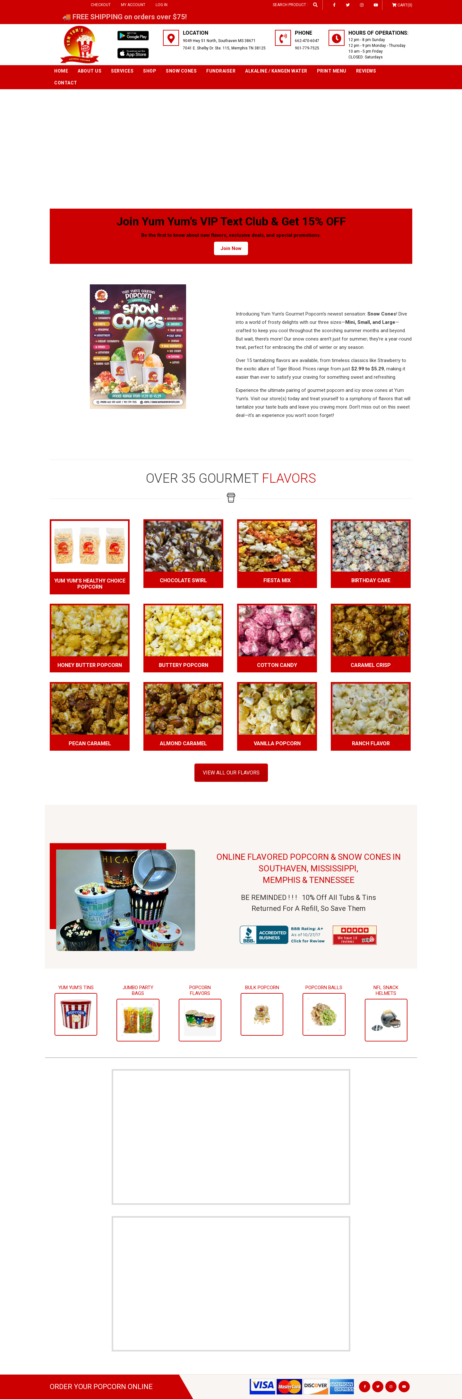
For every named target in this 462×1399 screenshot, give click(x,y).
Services (122, 70)
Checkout (101, 5)
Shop (149, 70)
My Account (133, 5)
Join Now (231, 248)
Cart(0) (405, 5)
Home (61, 70)
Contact (65, 82)
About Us (89, 70)
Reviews (366, 70)
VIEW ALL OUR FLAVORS (231, 773)
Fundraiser (220, 70)
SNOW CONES (181, 70)
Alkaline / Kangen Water (276, 70)
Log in (161, 5)
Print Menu (331, 70)
